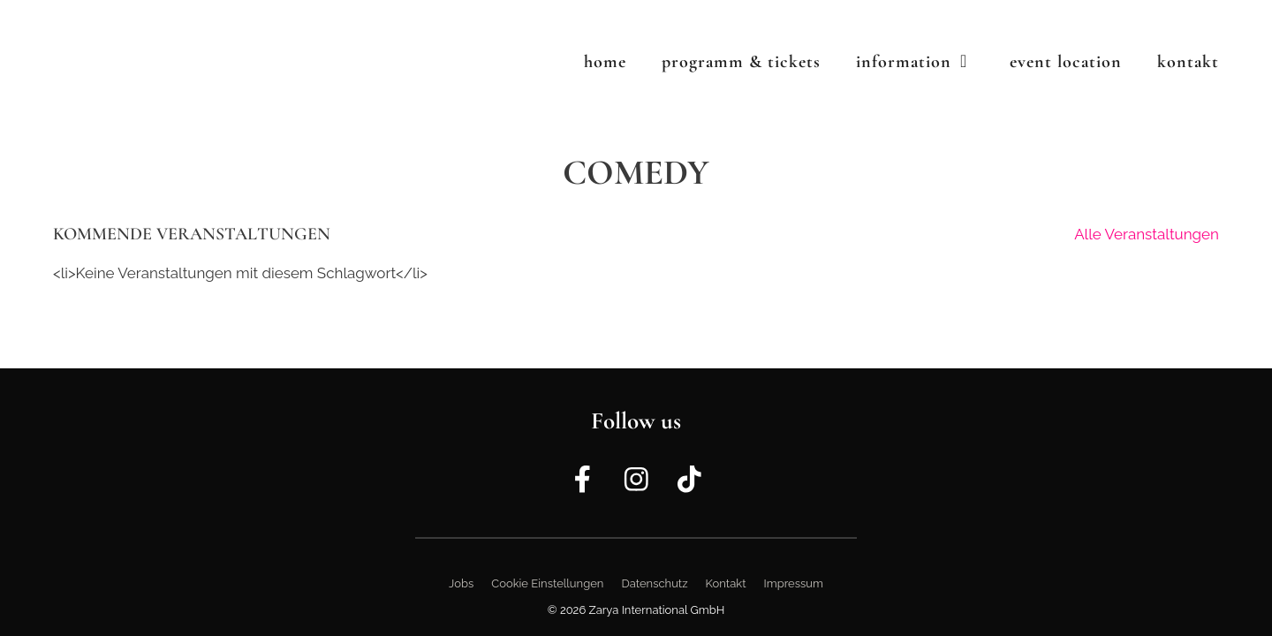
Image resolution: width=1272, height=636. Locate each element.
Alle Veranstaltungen (1146, 234)
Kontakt (1188, 61)
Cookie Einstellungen (547, 583)
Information (924, 61)
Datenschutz (654, 583)
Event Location (1066, 61)
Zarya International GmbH (657, 610)
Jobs (461, 583)
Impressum (793, 583)
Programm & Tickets (741, 61)
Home (605, 61)
